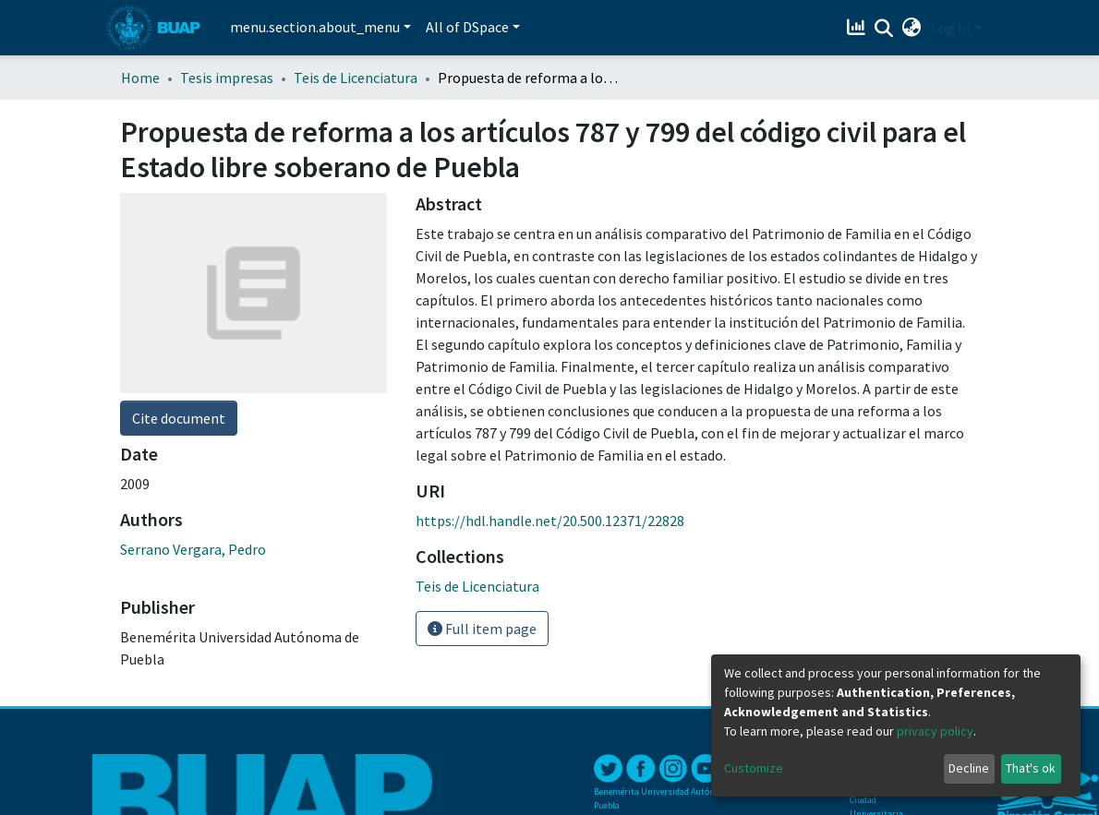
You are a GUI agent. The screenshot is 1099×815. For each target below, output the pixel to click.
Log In (951, 27)
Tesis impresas (226, 77)
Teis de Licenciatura (355, 77)
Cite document (178, 418)
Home (140, 77)
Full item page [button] (482, 628)
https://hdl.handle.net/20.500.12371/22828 (550, 520)
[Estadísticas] (858, 28)
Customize (753, 768)
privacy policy (935, 731)
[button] (912, 28)
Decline (968, 768)
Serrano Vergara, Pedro (193, 549)
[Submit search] (884, 29)
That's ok (1031, 768)
